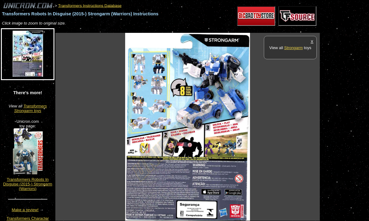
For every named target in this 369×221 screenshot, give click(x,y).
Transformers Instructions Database (89, 5)
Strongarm (293, 47)
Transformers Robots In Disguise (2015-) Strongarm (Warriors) (27, 184)
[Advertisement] (167, 29)
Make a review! (25, 209)
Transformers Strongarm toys (30, 108)
